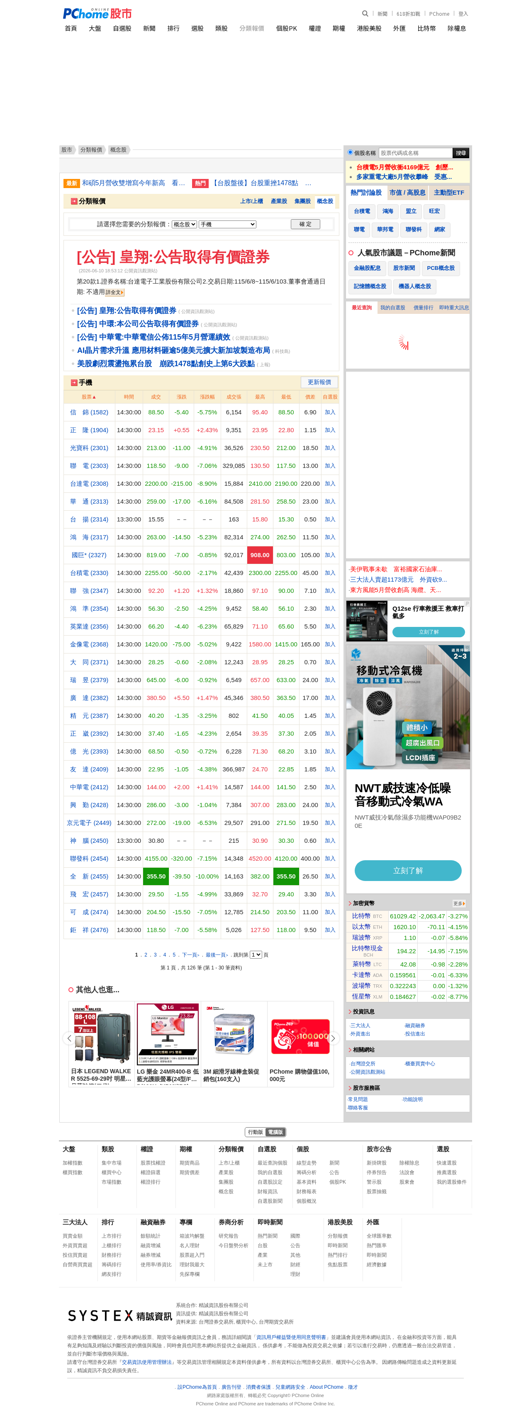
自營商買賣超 (78, 1265)
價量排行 (424, 308)
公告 (334, 1172)
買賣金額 (73, 1236)
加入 (330, 412)
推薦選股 (447, 1172)
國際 (295, 1236)
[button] (333, 1038)
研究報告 (229, 1236)
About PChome (326, 1387)
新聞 (382, 13)
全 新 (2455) (89, 876)
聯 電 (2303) (89, 465)
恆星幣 (361, 996)
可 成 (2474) (89, 911)
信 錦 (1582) (89, 412)
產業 (263, 1255)
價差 (310, 397)
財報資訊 (268, 1191)
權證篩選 (151, 1172)
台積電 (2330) (89, 572)
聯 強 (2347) (89, 590)
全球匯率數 (379, 1236)
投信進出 (415, 1034)
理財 (295, 1274)
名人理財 (190, 1245)
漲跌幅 (207, 397)
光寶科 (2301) (89, 447)
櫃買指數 (73, 1172)
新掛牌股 (377, 1163)
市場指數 (112, 1182)
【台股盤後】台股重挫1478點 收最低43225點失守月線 (262, 182)
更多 (458, 903)
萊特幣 (362, 963)
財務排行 (112, 1255)
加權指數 (73, 1163)
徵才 (353, 1387)
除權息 (457, 28)
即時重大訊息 (454, 308)
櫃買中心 (112, 1172)
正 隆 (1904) (89, 429)
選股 (197, 28)
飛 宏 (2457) (89, 894)
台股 (263, 1245)
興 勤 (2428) (89, 804)
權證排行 (151, 1182)
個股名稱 (365, 153)
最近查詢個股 (272, 1163)
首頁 (71, 28)
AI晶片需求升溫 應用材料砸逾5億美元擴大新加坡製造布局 (173, 350)
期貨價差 (190, 1172)
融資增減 (151, 1245)
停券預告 (377, 1172)
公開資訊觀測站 (368, 1072)
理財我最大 (192, 1265)
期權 (339, 28)
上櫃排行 (112, 1245)
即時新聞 (270, 1222)
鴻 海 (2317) (89, 537)
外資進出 (360, 1034)
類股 (221, 28)
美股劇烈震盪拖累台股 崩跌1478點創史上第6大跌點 (166, 364)
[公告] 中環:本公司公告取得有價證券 (138, 324)
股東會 (406, 1182)
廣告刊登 (231, 1387)
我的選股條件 (452, 1182)
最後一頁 (217, 955)
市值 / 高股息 (408, 192)
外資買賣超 (75, 1245)
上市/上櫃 (251, 201)
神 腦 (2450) (89, 840)
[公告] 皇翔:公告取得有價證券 (173, 257)
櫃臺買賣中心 (420, 1064)
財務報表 (307, 1191)
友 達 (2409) (89, 769)
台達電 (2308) (89, 483)
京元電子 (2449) (89, 822)
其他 (295, 1255)
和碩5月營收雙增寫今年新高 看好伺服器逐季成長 (134, 182)
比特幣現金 (367, 948)
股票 (87, 397)
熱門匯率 (377, 1245)
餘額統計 (151, 1236)
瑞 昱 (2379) (89, 679)
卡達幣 (361, 974)
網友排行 (112, 1274)
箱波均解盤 (192, 1236)
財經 (295, 1265)
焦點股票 (338, 1265)
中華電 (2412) (89, 786)
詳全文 (113, 292)
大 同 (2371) (89, 662)
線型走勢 (307, 1163)
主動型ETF (449, 192)
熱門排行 (338, 1255)
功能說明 (413, 1099)
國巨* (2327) (89, 554)
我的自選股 (392, 308)
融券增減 (151, 1255)
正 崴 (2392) (89, 733)
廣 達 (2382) (89, 697)
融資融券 (415, 1025)
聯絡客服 (358, 1108)
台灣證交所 (363, 1064)
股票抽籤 (377, 1191)
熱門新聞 (268, 1236)
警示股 (374, 1182)
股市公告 (379, 1149)
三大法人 (360, 1025)
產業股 (279, 201)
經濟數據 (377, 1265)
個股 (303, 1149)
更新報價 (319, 382)
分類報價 (251, 28)
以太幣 (361, 926)
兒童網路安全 (290, 1387)
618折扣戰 (408, 13)
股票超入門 (192, 1255)
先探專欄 (190, 1274)
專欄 (186, 1222)
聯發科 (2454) (89, 858)
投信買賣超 (75, 1255)
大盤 (95, 28)
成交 (156, 397)
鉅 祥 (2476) (89, 929)
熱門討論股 (366, 192)
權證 (315, 28)
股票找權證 (153, 1163)
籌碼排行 (112, 1265)
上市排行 (112, 1236)
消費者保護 (258, 1387)
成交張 (234, 397)
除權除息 (409, 1163)
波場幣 (361, 985)
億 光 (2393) (89, 751)
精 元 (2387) (89, 715)
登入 (463, 13)
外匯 (399, 28)
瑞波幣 (361, 937)
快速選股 (447, 1163)
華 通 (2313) (89, 501)
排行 (173, 28)
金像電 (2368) (89, 644)
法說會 (406, 1172)
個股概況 (307, 1201)
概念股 (325, 201)
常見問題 (358, 1099)
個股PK (286, 28)
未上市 (265, 1265)
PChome (439, 13)
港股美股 (369, 28)
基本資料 (307, 1182)
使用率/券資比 (156, 1265)
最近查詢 (362, 308)
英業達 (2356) (89, 626)
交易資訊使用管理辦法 (147, 1362)
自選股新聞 (270, 1201)
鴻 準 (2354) (89, 608)
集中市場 (112, 1163)
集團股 (303, 201)
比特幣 (426, 28)
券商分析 (231, 1222)
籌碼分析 (307, 1172)
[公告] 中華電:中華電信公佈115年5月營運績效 (153, 337)
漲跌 (182, 397)
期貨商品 (190, 1163)
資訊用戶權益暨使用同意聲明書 (291, 1337)
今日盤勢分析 (233, 1245)
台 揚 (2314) (89, 519)
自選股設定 (270, 1182)
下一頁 (190, 955)
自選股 (122, 28)
